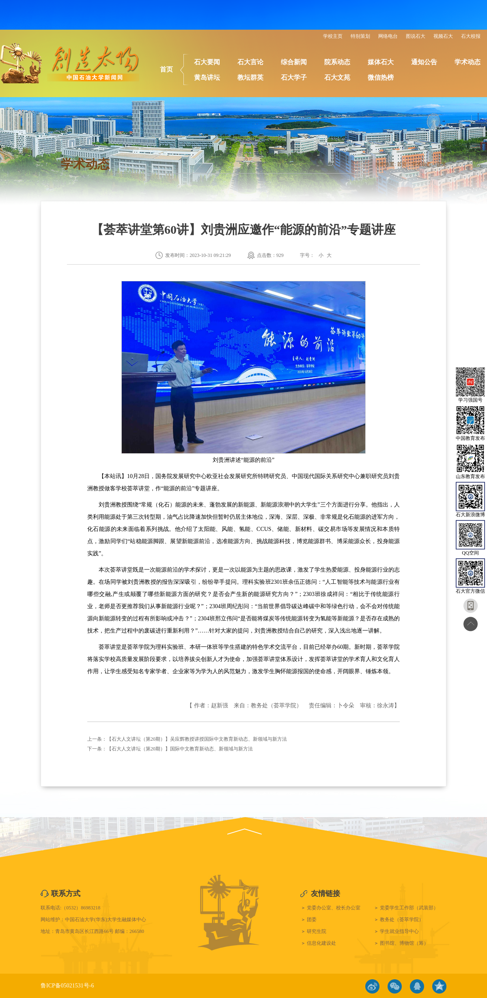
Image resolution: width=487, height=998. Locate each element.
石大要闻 (207, 62)
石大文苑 (337, 77)
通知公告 (424, 62)
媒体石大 (381, 62)
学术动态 (468, 62)
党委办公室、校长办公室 (333, 908)
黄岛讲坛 (207, 77)
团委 (312, 919)
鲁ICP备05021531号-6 (67, 986)
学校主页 (333, 36)
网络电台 (388, 36)
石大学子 (294, 77)
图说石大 (415, 36)
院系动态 (337, 62)
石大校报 (471, 36)
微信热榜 (381, 77)
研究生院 (316, 931)
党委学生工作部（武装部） (409, 908)
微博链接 (372, 986)
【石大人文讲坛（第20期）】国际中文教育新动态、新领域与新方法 (180, 749)
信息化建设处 (321, 943)
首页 (166, 69)
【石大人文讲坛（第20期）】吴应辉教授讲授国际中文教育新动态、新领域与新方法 (197, 739)
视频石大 (443, 36)
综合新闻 (294, 62)
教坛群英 (250, 77)
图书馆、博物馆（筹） (404, 943)
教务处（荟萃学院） (402, 919)
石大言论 (250, 62)
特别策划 (360, 36)
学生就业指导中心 (399, 931)
